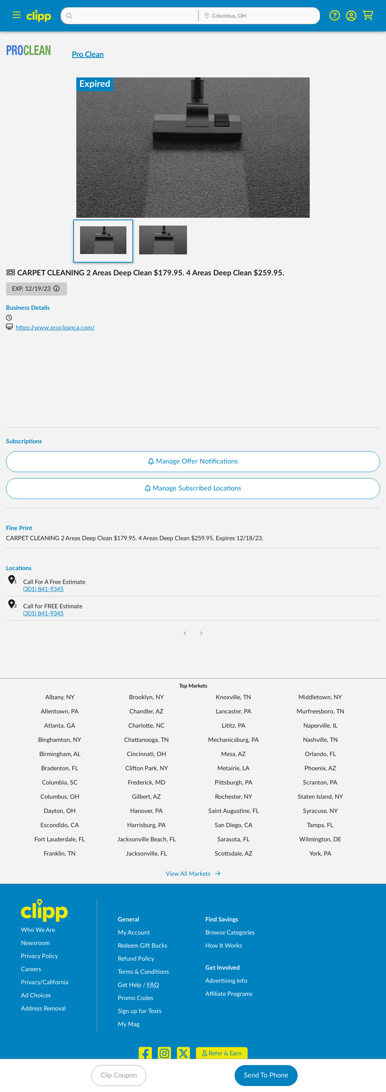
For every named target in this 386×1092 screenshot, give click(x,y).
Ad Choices (36, 995)
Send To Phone (266, 1075)
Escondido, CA (59, 825)
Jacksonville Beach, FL (146, 839)
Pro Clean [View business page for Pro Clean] (88, 54)
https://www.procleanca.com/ (55, 328)
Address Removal (43, 1009)
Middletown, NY (320, 697)
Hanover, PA (146, 811)
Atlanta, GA (59, 726)
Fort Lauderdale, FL (59, 839)
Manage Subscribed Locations (193, 488)
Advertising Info (226, 981)
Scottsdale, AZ (233, 854)
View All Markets (193, 874)
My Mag (129, 1024)
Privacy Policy (39, 956)
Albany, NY (59, 697)
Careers (31, 969)
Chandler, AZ (146, 712)
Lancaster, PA (233, 712)
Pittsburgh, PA (233, 783)
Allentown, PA (60, 712)
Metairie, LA (233, 768)
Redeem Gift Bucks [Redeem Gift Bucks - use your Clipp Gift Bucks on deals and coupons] (142, 946)
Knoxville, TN (233, 697)
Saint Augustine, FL (233, 811)
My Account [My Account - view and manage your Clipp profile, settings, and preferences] (134, 933)
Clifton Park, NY (146, 768)
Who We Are (38, 930)
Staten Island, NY (320, 797)
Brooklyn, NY (146, 697)
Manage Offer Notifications (193, 461)
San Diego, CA (233, 825)
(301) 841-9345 (43, 589)
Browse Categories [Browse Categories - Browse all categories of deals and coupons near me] (230, 933)
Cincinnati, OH (146, 754)
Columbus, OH (59, 797)
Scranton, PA (320, 783)
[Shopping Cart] (367, 15)
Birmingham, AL (59, 754)
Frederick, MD (146, 783)
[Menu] (17, 15)
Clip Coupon (119, 1075)
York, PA (320, 854)
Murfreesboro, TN (320, 712)
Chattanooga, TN (146, 740)
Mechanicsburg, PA (233, 740)
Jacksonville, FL (146, 854)
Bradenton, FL (59, 768)
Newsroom (35, 943)
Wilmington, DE (320, 839)
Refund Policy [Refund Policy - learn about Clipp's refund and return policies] (136, 959)
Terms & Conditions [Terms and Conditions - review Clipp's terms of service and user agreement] (143, 972)
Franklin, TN (60, 854)
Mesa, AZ (233, 754)
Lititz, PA (233, 726)
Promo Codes (135, 998)
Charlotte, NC (146, 726)
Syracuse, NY (320, 811)
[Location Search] (259, 16)
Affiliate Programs (228, 994)
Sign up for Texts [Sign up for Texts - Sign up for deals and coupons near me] (140, 1011)
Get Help (129, 985)
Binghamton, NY (59, 740)
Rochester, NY (233, 797)
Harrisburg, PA (146, 825)
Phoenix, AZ (320, 768)
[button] (130, 15)
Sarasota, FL (233, 839)
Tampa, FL (320, 825)
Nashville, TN (320, 740)
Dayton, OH (60, 811)
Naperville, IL (320, 726)
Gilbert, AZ (146, 797)
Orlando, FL (320, 754)
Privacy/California (44, 982)
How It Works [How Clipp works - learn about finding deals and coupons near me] (223, 946)
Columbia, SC (59, 783)
